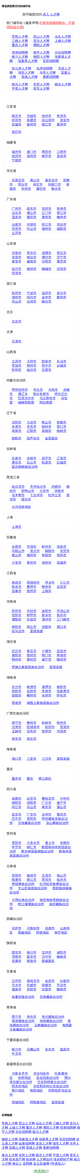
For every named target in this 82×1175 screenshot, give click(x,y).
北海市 (16, 727)
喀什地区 (18, 1090)
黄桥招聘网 (51, 77)
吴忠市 (50, 1049)
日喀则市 (33, 928)
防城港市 (33, 727)
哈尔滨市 (18, 486)
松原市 (46, 462)
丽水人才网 (63, 84)
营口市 (61, 426)
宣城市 (61, 562)
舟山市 (16, 301)
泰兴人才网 (20, 84)
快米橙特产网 (63, 1159)
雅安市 (61, 814)
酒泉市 (16, 989)
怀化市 (61, 695)
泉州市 (16, 156)
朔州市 (31, 365)
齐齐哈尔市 (38, 486)
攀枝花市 (48, 798)
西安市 (16, 952)
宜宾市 (16, 814)
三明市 (61, 152)
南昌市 (16, 582)
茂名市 (16, 217)
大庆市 (44, 491)
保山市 (61, 875)
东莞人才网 (41, 84)
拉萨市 (16, 928)
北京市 (16, 321)
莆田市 (46, 152)
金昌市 (50, 981)
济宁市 (61, 257)
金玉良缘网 (41, 1163)
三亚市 (31, 758)
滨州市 (61, 269)
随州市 (61, 659)
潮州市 (46, 228)
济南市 (16, 253)
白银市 (65, 981)
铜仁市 (31, 847)
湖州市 (16, 297)
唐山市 (35, 180)
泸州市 (65, 798)
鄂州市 (31, 655)
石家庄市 (18, 180)
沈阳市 (16, 422)
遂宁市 (61, 802)
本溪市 (16, 426)
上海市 (16, 526)
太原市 (16, 361)
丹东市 (31, 426)
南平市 (46, 156)
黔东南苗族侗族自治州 (37, 851)
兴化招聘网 (63, 52)
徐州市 (46, 116)
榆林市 (61, 956)
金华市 (46, 297)
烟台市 (31, 257)
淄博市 (46, 253)
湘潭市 (46, 687)
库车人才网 (41, 88)
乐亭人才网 (47, 72)
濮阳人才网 (41, 45)
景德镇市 (33, 582)
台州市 (31, 301)
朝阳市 (16, 438)
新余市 (16, 587)
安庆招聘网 (51, 61)
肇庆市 (31, 217)
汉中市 (46, 956)
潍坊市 (46, 257)
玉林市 (16, 731)
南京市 (16, 116)
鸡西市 (56, 486)
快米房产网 (17, 1159)
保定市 (38, 184)
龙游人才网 (44, 1143)
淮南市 (61, 546)
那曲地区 (24, 932)
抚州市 (31, 591)
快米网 (31, 1159)
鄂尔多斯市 (41, 394)
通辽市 (23, 394)
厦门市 (31, 152)
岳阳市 (31, 691)
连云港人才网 (21, 68)
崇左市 (31, 738)
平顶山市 (63, 611)
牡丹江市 (54, 495)
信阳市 (46, 627)
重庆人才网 (20, 45)
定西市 (46, 989)
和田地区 (36, 1090)
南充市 (46, 807)
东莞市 (16, 228)
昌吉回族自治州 (47, 1078)
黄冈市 (31, 659)
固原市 (65, 1049)
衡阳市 (61, 687)
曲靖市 (31, 875)
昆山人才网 (41, 36)
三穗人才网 (20, 41)
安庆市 (65, 551)
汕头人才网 (63, 36)
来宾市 (16, 738)
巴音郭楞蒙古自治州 (52, 1082)
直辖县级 (36, 631)
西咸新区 (48, 961)
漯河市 (46, 619)
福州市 (16, 152)
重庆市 (16, 778)
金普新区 (51, 438)
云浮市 (16, 233)
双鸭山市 (27, 491)
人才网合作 (44, 1159)
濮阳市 (16, 619)
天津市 (16, 341)
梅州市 (61, 217)
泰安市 (16, 261)
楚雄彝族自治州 (23, 884)
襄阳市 (16, 655)
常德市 (46, 691)
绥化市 (26, 499)
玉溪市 (46, 875)
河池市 (61, 731)
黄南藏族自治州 (23, 1021)
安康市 (16, 961)
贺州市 (46, 731)
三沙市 (46, 758)
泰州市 (61, 124)
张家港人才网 (28, 1139)
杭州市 (16, 293)
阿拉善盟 (45, 402)
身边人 (17, 1163)
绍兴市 (31, 297)
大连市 (31, 422)
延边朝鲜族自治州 (25, 466)
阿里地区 (42, 932)
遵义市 (50, 843)
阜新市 (16, 431)
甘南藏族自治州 (51, 997)
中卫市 (16, 1053)
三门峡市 (63, 619)
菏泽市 (16, 273)
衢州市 (61, 297)
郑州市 (16, 611)
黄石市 (31, 651)
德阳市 (16, 802)
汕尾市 (16, 224)
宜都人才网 (17, 1147)
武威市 (31, 985)
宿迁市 (16, 132)
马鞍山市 (18, 551)
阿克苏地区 (20, 1086)
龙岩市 (61, 156)
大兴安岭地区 (21, 507)
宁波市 (31, 293)
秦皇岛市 (51, 180)
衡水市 (56, 188)
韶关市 (31, 208)
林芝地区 (60, 932)
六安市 (16, 562)
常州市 (61, 116)
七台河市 (36, 495)
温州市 (46, 293)
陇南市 (61, 989)
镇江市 (46, 124)
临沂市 (16, 269)
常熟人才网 (20, 36)
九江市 (65, 582)
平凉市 (61, 985)
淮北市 (35, 551)
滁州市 (31, 555)
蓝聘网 (27, 1163)
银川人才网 (20, 56)
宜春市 (16, 591)
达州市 (46, 814)
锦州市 (46, 426)
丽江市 (31, 879)
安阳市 (16, 615)
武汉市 (16, 651)
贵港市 (65, 727)
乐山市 (31, 807)
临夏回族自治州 (23, 997)
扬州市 (31, 124)
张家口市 (54, 184)
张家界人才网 (27, 61)
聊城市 (46, 269)
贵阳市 (16, 843)
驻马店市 (18, 631)
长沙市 (16, 687)
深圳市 (46, 208)
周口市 (61, 627)
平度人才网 (20, 88)
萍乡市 (50, 582)
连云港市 (48, 120)
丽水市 (46, 301)
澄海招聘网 (20, 52)
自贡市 (31, 798)
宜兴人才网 (41, 41)
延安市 (31, 956)
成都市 (16, 798)
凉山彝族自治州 (57, 823)
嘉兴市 (61, 293)
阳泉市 (46, 361)
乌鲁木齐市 (20, 1073)
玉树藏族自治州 (45, 1025)
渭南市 (16, 956)
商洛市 (31, 961)
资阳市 (31, 818)
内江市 (16, 807)
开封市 (31, 611)
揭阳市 (61, 228)
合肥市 (16, 546)
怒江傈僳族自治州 (31, 904)
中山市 (31, 228)
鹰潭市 (31, 587)
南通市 (31, 120)
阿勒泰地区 (38, 1102)
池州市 (46, 562)
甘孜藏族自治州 (29, 823)
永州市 (46, 695)
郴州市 (31, 695)
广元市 (46, 802)
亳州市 (31, 562)
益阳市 (16, 695)
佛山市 (31, 213)
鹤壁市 (31, 615)
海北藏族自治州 (53, 1016)
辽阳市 (31, 431)
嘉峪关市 (33, 981)
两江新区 (44, 778)
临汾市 (31, 370)
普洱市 (46, 879)
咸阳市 (61, 952)
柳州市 (31, 723)
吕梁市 (46, 370)
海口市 (16, 758)
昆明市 (16, 875)
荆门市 (46, 655)
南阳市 (16, 627)
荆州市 (16, 659)
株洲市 (31, 687)
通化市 (16, 462)
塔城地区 (18, 1102)
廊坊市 (41, 188)
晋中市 (46, 365)
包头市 (38, 389)
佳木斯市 (18, 495)
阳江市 (46, 224)
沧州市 (26, 188)
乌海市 (53, 389)
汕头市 (16, 213)
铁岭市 (61, 431)
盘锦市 (46, 431)
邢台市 (23, 184)
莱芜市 (61, 261)
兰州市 (16, 981)
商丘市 (31, 627)
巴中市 (16, 818)
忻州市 (16, 370)
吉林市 (31, 458)
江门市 (46, 213)
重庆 (30, 778)
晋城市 (16, 365)
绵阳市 (31, 802)
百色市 (31, 731)
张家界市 (63, 691)
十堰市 (46, 651)
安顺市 (65, 843)
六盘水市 (33, 843)
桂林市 (46, 723)
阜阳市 (46, 555)
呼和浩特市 (20, 389)
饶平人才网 (41, 52)
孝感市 (61, 655)
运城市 (61, 365)
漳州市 (31, 156)
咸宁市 (46, 659)
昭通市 (16, 879)
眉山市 (61, 807)
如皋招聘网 (44, 68)
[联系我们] (41, 1171)
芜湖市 (31, 546)
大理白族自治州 (23, 900)
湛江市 (61, 213)
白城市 (61, 462)
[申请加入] (57, 1163)
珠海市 (61, 208)
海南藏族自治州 (51, 1021)
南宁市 (16, 723)
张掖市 (46, 985)
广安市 (31, 814)
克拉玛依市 (41, 1073)
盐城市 (16, 124)
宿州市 (61, 555)
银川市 (16, 1049)
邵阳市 (16, 691)
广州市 (16, 208)
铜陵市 (50, 551)
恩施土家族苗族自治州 (28, 667)
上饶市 (46, 591)
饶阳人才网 (41, 56)
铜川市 (31, 952)
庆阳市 (31, 989)
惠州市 (46, 217)
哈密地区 (24, 1078)
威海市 (31, 261)
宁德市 (16, 160)
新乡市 (46, 615)
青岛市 (31, 253)
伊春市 (59, 491)
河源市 (31, 224)
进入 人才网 (51, 14)
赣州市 (46, 587)
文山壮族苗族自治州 (32, 888)
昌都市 (50, 928)
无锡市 (31, 116)
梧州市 (61, 723)
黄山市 (16, 555)
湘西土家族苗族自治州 (43, 703)
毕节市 (16, 847)
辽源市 (61, 458)
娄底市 (16, 703)
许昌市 (31, 619)
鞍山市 (46, 422)
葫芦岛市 (33, 438)
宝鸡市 (46, 952)
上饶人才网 (63, 41)
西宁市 (16, 1016)
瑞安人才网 (26, 72)
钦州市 (50, 727)
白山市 (31, 462)
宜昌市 (61, 651)
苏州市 (16, 120)
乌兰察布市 (47, 398)
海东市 (31, 1016)
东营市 (16, 257)
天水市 (16, 985)
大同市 (31, 361)
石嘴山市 (33, 1049)
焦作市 (61, 615)
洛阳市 (46, 611)
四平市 (46, 458)
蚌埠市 (46, 546)
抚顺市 (61, 422)
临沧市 (61, 879)
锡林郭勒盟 (26, 402)
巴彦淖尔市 (26, 398)
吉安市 (61, 587)
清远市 (61, 224)
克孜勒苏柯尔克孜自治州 (51, 1086)
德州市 (31, 269)
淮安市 (65, 120)
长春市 (16, 458)
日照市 (46, 261)
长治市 (61, 361)
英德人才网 (29, 77)
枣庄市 (61, 253)
